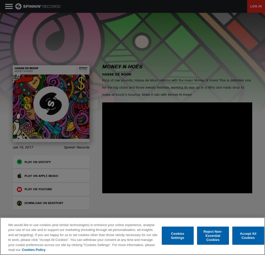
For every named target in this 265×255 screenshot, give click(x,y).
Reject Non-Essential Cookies (212, 236)
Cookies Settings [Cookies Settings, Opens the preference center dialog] (177, 236)
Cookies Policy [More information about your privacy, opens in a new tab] (33, 250)
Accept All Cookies (248, 236)
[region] (132, 236)
